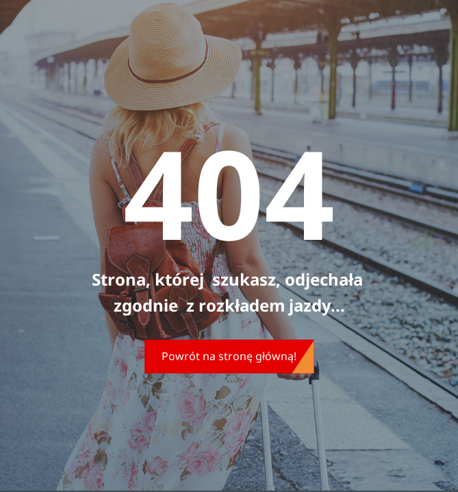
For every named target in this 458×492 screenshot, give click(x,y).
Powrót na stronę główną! (229, 356)
